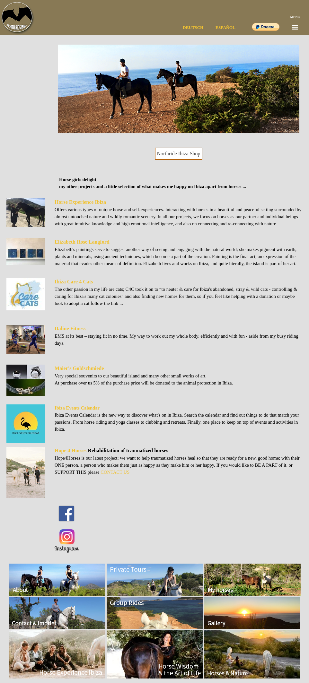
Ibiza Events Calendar (77, 408)
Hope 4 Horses (71, 450)
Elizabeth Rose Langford (82, 242)
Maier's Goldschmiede (79, 368)
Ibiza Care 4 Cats (74, 281)
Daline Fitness (70, 328)
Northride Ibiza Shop (178, 153)
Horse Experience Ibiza (80, 202)
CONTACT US (115, 472)
